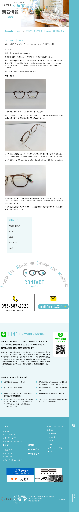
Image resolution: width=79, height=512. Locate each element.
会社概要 (53, 434)
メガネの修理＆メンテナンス (14, 441)
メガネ (21, 41)
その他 (11, 248)
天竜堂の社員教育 (14, 226)
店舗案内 (50, 440)
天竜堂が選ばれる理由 (55, 426)
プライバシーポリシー (56, 448)
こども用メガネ (10, 435)
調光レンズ (8, 453)
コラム (50, 444)
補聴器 (11, 237)
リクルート (54, 437)
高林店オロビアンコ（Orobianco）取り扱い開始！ (30, 43)
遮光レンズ (8, 457)
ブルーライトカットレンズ (13, 460)
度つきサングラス (10, 438)
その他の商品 (33, 449)
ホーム (50, 451)
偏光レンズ (8, 450)
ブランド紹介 (33, 454)
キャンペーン (13, 243)
